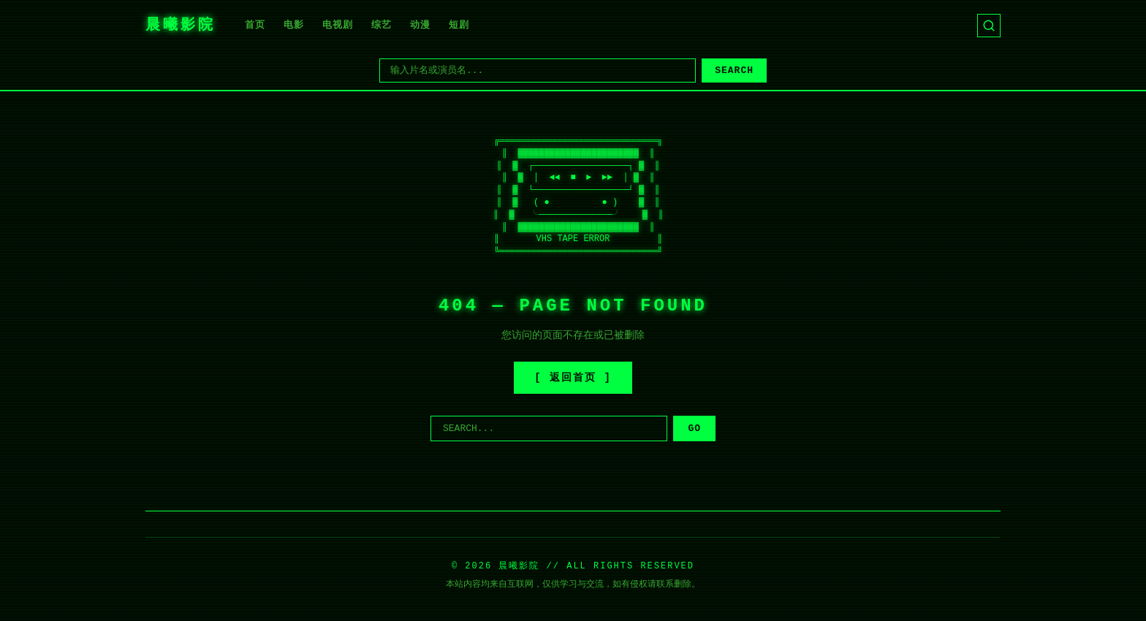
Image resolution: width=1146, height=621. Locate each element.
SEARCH (734, 70)
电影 (294, 25)
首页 (255, 25)
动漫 (420, 25)
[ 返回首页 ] (573, 378)
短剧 (459, 25)
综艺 (381, 25)
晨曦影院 (180, 25)
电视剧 (337, 25)
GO (694, 428)
